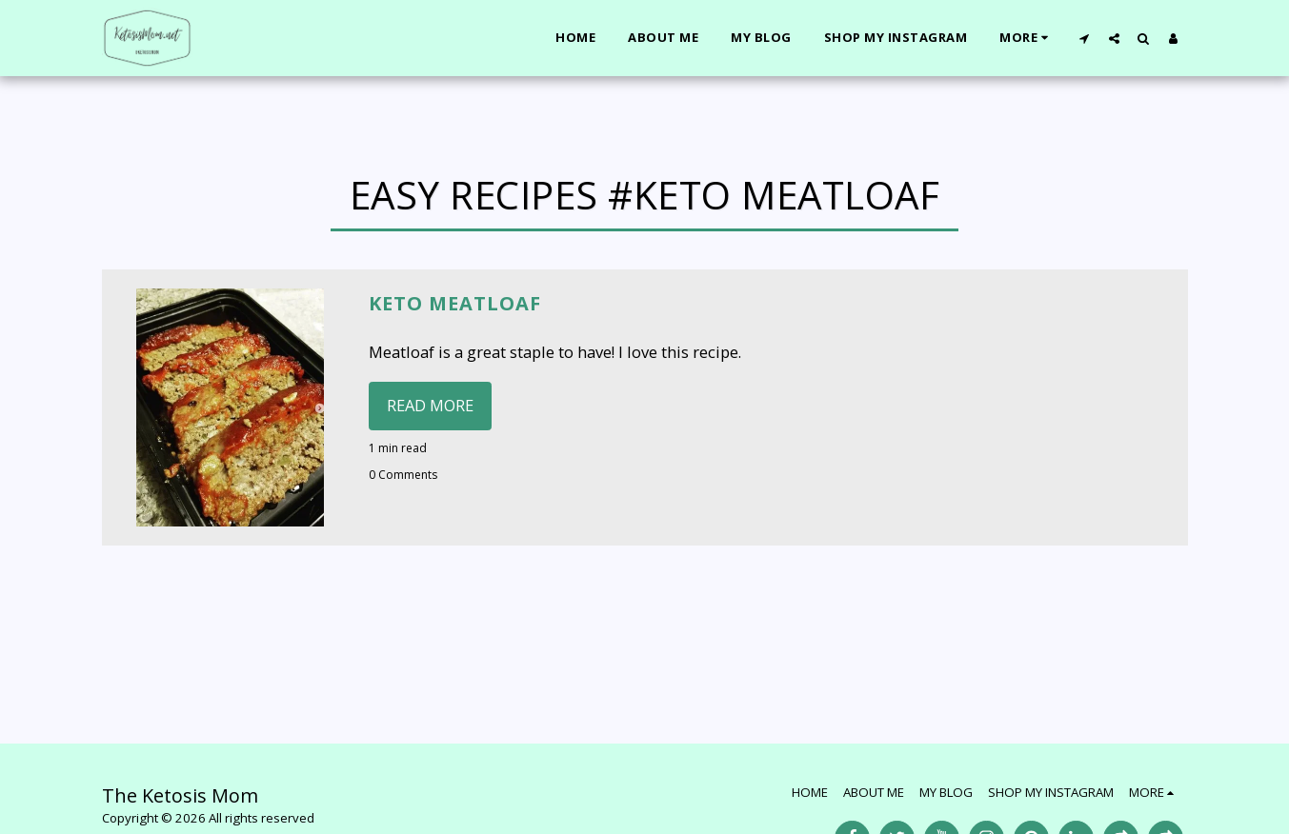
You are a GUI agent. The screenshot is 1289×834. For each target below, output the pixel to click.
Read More (430, 405)
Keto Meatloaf (455, 303)
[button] (1084, 38)
